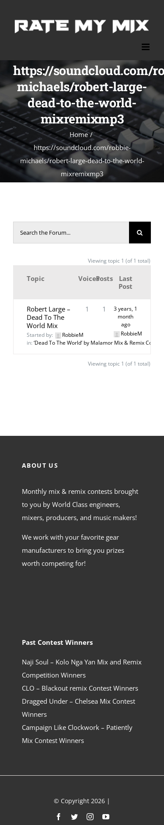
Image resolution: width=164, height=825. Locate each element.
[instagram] (90, 816)
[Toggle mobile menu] (146, 46)
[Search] (140, 232)
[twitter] (74, 816)
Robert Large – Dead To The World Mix (48, 317)
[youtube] (105, 816)
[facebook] (58, 816)
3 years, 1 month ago (125, 316)
